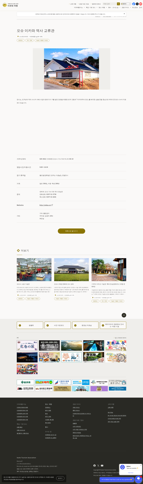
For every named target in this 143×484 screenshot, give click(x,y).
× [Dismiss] (140, 465)
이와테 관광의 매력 (22, 407)
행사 (109, 7)
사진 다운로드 (77, 426)
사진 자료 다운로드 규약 (80, 429)
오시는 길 (116, 7)
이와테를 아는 (79, 7)
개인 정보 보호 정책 (113, 421)
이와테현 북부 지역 (22, 419)
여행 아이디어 (21, 430)
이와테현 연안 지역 (22, 416)
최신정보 (135, 7)
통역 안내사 (76, 410)
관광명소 (20, 40)
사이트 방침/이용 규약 (114, 418)
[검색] (118, 3)
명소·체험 (103, 7)
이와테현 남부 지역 (22, 413)
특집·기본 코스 (91, 7)
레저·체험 (48, 410)
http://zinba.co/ (46, 205)
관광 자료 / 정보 (84, 4)
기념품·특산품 (49, 419)
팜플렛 (75, 423)
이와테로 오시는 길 (50, 435)
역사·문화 (29, 40)
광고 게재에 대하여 (120, 338)
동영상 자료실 (77, 432)
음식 (46, 413)
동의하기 (60, 478)
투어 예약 (48, 423)
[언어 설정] (126, 3)
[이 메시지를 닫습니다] (124, 14)
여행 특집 (19, 427)
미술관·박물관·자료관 (42, 40)
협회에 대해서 (96, 4)
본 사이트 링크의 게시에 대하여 (117, 415)
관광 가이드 (126, 7)
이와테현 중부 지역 (22, 410)
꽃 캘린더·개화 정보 (23, 433)
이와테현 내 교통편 (50, 438)
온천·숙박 (48, 416)
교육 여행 (73, 4)
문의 (140, 7)
